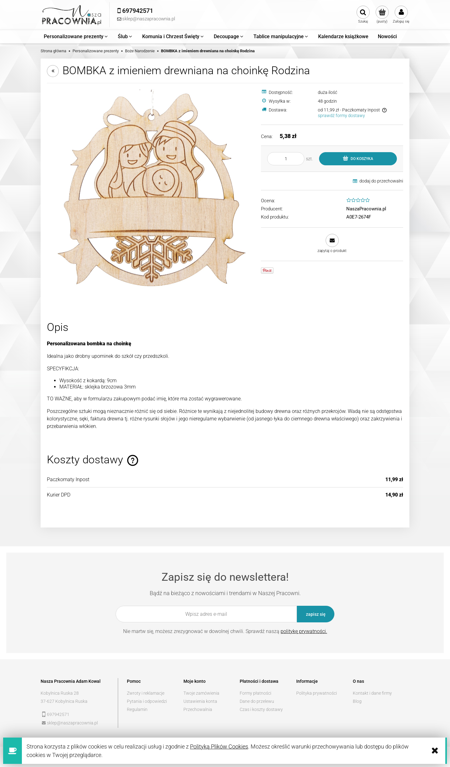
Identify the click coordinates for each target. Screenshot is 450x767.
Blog (357, 701)
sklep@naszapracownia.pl (72, 722)
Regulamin (137, 709)
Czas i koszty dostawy (261, 709)
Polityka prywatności (316, 693)
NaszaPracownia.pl (366, 209)
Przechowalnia (197, 709)
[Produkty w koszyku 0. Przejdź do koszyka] (382, 15)
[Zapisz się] (315, 614)
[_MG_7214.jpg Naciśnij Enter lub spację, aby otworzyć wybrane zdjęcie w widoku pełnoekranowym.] (150, 193)
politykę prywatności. (304, 631)
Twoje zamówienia (201, 693)
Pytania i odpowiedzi (147, 701)
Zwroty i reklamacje (145, 693)
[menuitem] (76, 36)
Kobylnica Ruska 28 (60, 693)
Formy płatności (255, 693)
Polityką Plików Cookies (219, 746)
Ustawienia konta (200, 701)
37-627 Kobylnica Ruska (64, 701)
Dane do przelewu (257, 701)
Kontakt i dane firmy (372, 693)
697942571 (58, 714)
